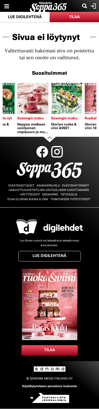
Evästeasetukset (21, 185)
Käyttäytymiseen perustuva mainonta (49, 386)
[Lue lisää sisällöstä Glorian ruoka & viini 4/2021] (66, 98)
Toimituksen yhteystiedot (70, 199)
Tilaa (74, 16)
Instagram (57, 152)
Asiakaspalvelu (48, 185)
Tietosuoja (68, 194)
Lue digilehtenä (25, 16)
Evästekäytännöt (75, 185)
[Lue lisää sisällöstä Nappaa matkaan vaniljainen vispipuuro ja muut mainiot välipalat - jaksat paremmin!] (32, 98)
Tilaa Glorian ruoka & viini (27, 199)
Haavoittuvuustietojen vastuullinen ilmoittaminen (49, 190)
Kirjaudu (92, 6)
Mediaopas (50, 194)
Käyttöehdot (30, 194)
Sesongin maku (30, 118)
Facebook (42, 152)
